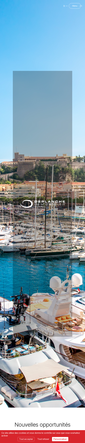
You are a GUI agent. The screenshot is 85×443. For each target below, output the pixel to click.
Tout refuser (43, 439)
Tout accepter (26, 439)
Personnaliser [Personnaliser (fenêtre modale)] (60, 439)
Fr (64, 7)
